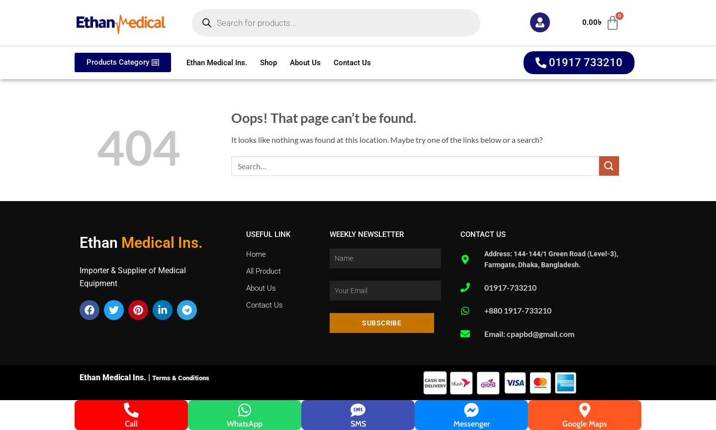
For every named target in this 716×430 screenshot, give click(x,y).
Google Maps (584, 424)
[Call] (131, 410)
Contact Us (352, 62)
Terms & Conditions (180, 378)
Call (131, 424)
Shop (268, 62)
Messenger (471, 424)
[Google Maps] (584, 410)
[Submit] (609, 166)
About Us (305, 62)
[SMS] (358, 410)
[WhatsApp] (244, 410)
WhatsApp (245, 424)
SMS (358, 424)
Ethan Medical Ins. (216, 62)
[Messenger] (471, 410)
